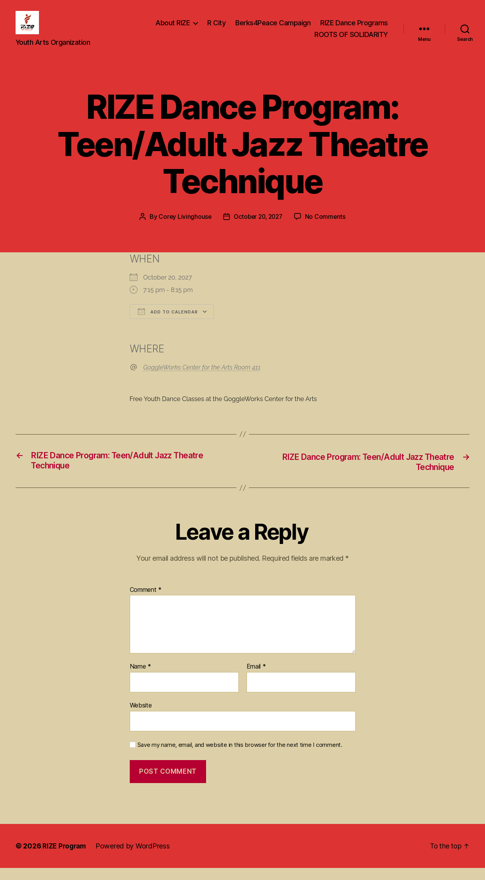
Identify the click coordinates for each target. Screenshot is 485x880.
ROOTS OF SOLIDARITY (351, 40)
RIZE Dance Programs (354, 29)
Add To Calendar (168, 323)
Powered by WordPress (135, 858)
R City (216, 29)
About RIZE (172, 29)
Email (256, 679)
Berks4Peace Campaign (272, 29)
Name (140, 679)
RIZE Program (65, 858)
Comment (146, 601)
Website (141, 717)
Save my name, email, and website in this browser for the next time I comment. (240, 756)
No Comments (327, 228)
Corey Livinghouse (183, 228)
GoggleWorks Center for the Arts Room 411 (202, 379)
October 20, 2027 (258, 228)
